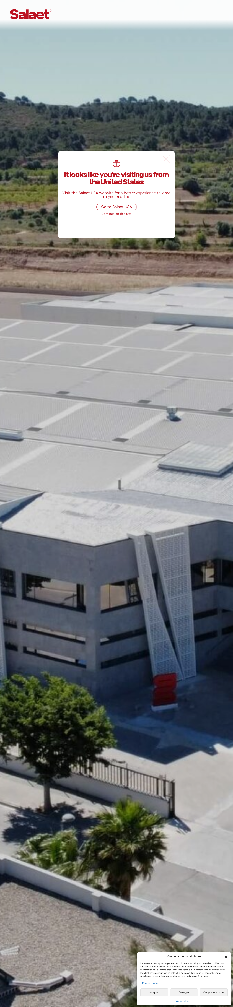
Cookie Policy (182, 1001)
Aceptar (154, 992)
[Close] (166, 159)
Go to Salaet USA (116, 206)
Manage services (150, 983)
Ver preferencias (213, 992)
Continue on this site (116, 214)
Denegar (184, 992)
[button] (226, 956)
